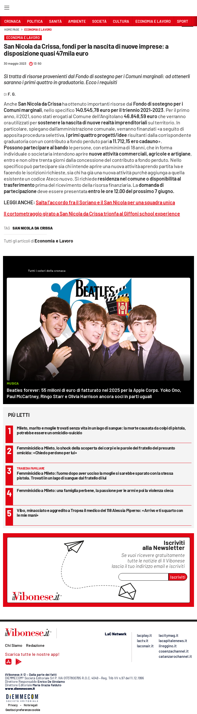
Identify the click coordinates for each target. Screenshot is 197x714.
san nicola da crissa (33, 228)
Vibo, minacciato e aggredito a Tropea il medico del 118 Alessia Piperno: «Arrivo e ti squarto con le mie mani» (100, 512)
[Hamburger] (7, 8)
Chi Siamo (13, 645)
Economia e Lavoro (37, 29)
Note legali (31, 705)
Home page (11, 29)
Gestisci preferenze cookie (23, 710)
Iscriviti (177, 577)
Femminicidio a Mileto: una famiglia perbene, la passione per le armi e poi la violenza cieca (95, 490)
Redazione (35, 645)
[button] (187, 32)
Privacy (13, 705)
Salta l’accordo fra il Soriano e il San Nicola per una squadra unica (105, 202)
